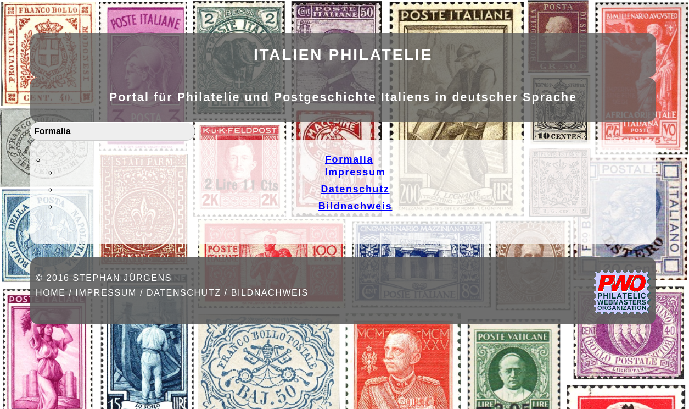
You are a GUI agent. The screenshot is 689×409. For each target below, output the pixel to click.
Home (50, 292)
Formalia (52, 131)
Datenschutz (355, 189)
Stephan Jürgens (121, 278)
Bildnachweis (355, 206)
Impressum (355, 172)
